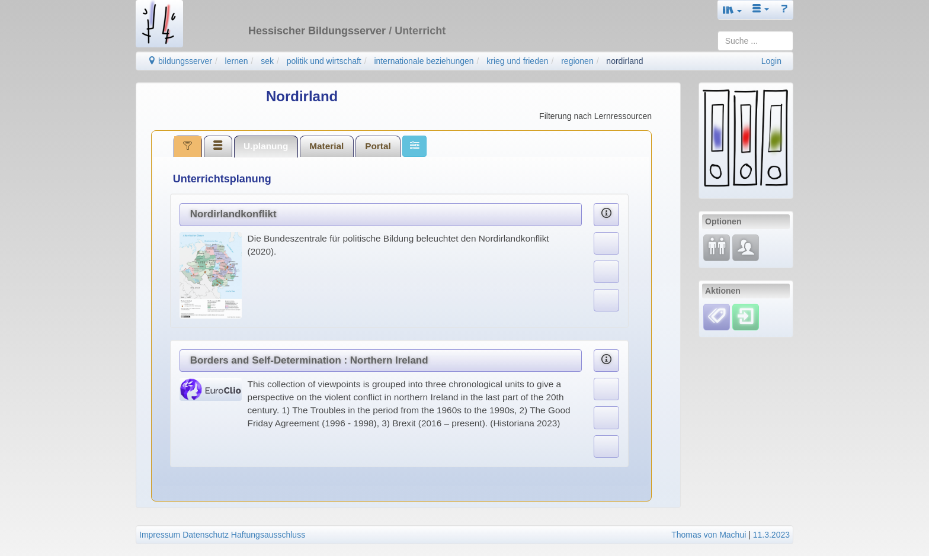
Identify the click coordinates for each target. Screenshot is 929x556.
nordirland (624, 61)
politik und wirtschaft (324, 61)
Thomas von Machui (708, 534)
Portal (378, 146)
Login (771, 61)
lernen (236, 61)
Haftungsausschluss (268, 534)
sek (267, 61)
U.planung (266, 146)
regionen (577, 61)
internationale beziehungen (423, 61)
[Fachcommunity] (745, 247)
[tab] (188, 146)
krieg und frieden (517, 61)
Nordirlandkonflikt (233, 214)
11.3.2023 (771, 534)
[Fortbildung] (716, 247)
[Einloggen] (745, 316)
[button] (732, 10)
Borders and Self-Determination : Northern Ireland (309, 360)
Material (326, 146)
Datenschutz (205, 534)
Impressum (159, 534)
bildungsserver (180, 61)
